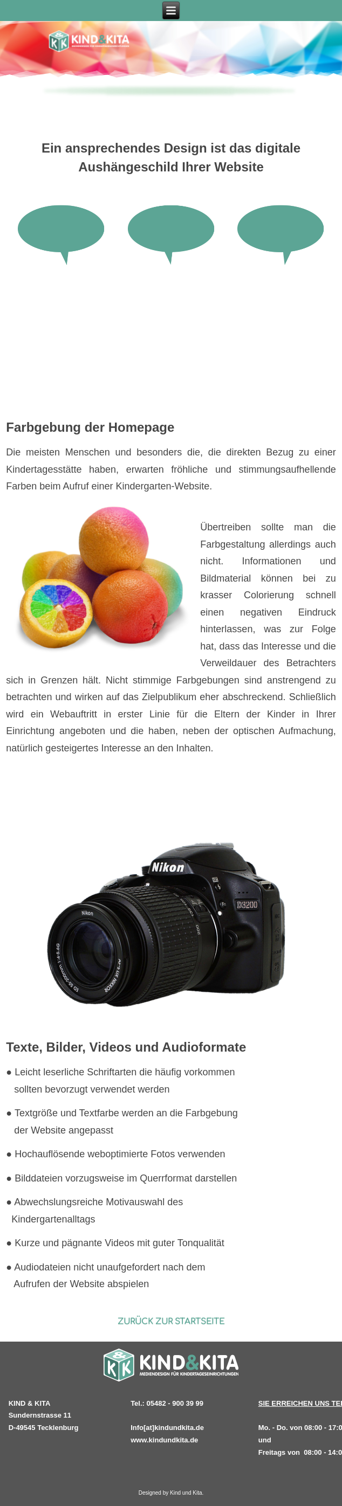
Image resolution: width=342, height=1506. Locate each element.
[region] (170, 92)
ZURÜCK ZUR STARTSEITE (170, 1322)
